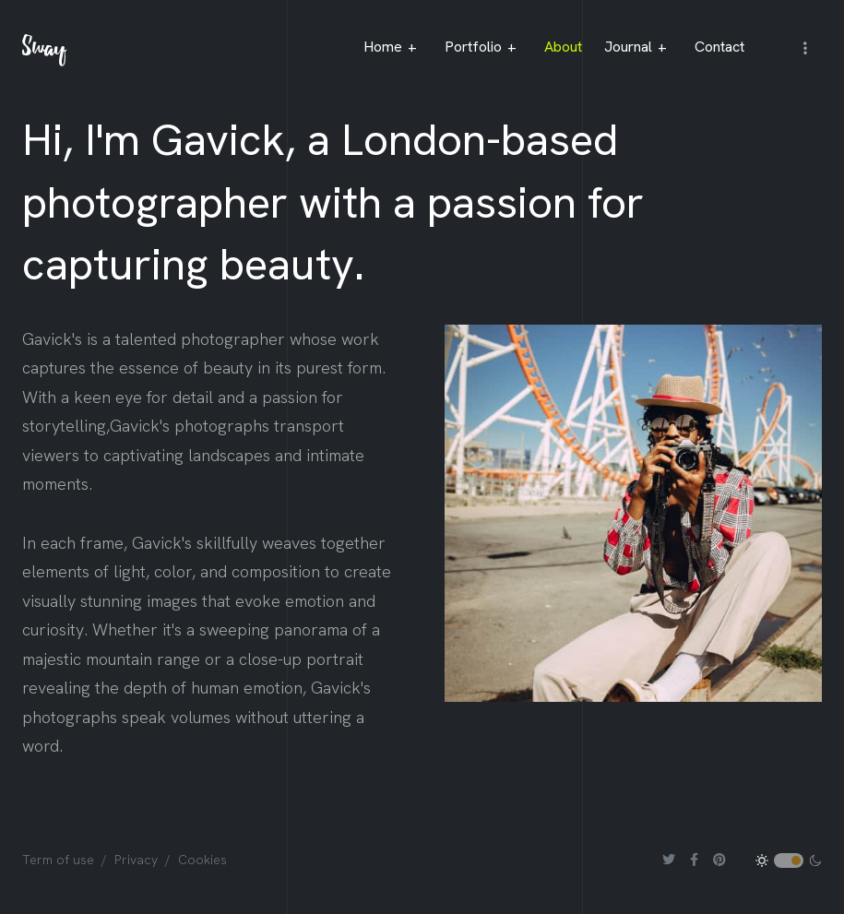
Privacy (136, 859)
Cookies (202, 859)
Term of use (58, 859)
